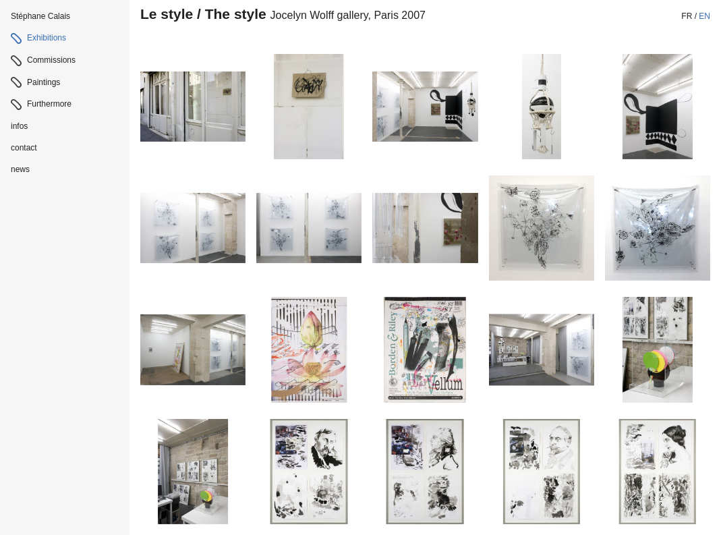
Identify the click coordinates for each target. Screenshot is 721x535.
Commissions (51, 60)
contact (24, 147)
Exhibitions (46, 38)
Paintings (43, 82)
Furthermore (49, 104)
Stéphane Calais (40, 16)
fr (686, 16)
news (20, 169)
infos (19, 126)
